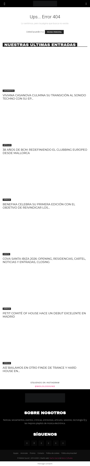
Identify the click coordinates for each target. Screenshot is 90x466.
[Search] (86, 3)
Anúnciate (24, 453)
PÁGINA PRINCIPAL (54, 32)
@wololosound (45, 386)
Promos (32, 453)
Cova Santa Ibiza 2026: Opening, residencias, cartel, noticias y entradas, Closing (44, 260)
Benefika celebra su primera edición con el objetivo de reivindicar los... (39, 206)
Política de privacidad (69, 453)
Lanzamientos (8, 91)
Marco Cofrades (67, 458)
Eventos (6, 254)
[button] (4, 3)
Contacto (41, 453)
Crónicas (6, 200)
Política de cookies (52, 453)
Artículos (7, 145)
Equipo (15, 453)
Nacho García (54, 458)
